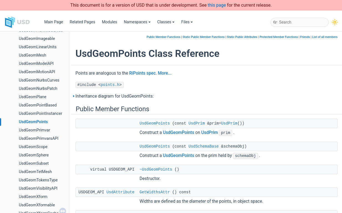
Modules (109, 22)
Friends (305, 37)
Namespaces (137, 22)
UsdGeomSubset (34, 163)
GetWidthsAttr (155, 192)
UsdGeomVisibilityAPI (38, 188)
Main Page (53, 22)
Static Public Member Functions (204, 37)
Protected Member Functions (279, 37)
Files (187, 22)
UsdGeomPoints (33, 122)
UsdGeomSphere (34, 155)
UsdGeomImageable (37, 38)
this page (217, 5)
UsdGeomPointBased (38, 105)
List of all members (325, 37)
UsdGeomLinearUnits (38, 47)
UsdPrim (197, 123)
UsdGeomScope (33, 146)
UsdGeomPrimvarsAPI (39, 138)
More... (164, 73)
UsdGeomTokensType (38, 180)
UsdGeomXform (33, 196)
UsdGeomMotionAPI (37, 72)
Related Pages (82, 22)
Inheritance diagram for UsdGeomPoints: (114, 96)
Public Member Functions (164, 37)
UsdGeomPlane (32, 97)
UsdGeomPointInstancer (40, 113)
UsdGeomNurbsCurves (39, 80)
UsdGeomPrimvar (34, 130)
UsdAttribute (121, 192)
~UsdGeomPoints (156, 169)
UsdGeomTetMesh (35, 171)
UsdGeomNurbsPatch (38, 88)
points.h (110, 85)
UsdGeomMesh (32, 55)
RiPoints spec (142, 73)
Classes (166, 22)
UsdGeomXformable (37, 205)
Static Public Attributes (242, 37)
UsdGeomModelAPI (36, 63)
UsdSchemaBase (204, 146)
